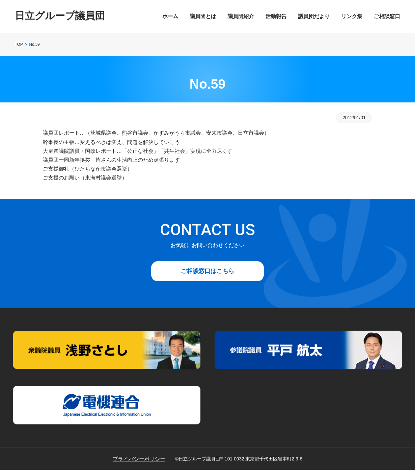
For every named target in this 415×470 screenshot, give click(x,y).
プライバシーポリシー (139, 459)
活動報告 (276, 16)
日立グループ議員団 (60, 15)
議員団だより (314, 16)
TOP (19, 44)
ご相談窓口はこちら (207, 271)
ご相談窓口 (387, 16)
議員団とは (203, 16)
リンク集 (351, 16)
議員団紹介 (241, 16)
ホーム (170, 16)
